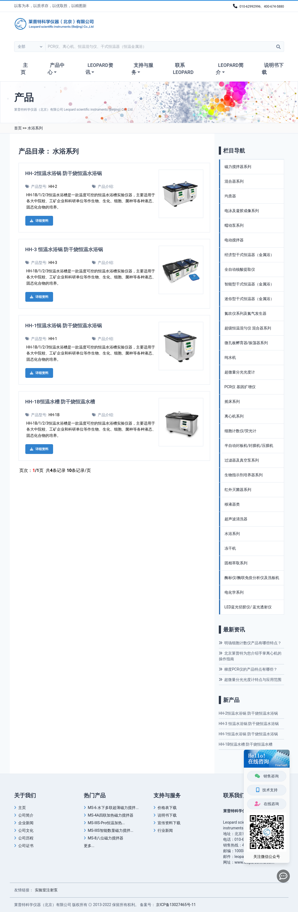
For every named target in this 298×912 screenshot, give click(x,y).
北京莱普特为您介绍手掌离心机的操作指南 (250, 656)
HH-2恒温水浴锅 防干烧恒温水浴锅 (63, 173)
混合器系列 (234, 181)
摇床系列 (232, 401)
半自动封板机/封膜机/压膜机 (249, 445)
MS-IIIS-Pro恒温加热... (106, 823)
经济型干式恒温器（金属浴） (249, 255)
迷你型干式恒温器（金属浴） (249, 299)
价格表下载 (167, 807)
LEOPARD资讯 (99, 69)
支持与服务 (142, 69)
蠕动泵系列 (234, 225)
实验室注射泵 (46, 890)
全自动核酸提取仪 (240, 269)
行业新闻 (165, 830)
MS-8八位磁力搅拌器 (105, 838)
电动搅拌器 (234, 240)
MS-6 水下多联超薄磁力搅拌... (113, 807)
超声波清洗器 (236, 519)
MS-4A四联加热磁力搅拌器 (110, 815)
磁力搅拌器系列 (238, 166)
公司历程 (25, 838)
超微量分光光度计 (240, 372)
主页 (24, 69)
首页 (18, 128)
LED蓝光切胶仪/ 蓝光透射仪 (248, 607)
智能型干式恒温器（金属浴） (249, 284)
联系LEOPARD (183, 69)
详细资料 (39, 221)
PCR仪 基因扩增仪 (240, 387)
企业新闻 (25, 823)
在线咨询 (266, 804)
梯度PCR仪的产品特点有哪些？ (248, 669)
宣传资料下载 (169, 823)
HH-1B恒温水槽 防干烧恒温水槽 (60, 401)
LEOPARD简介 (230, 69)
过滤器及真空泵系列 (242, 460)
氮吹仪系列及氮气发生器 (245, 313)
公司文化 (25, 830)
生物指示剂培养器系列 (244, 475)
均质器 (230, 196)
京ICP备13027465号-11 (176, 904)
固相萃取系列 (236, 563)
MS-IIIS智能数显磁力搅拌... (110, 830)
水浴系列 (35, 128)
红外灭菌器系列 (238, 489)
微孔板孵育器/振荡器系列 (246, 343)
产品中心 (56, 69)
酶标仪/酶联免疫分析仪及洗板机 (252, 577)
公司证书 (25, 845)
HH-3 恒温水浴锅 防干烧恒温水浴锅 (64, 249)
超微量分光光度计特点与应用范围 (250, 679)
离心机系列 (234, 416)
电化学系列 (234, 592)
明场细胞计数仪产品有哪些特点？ (250, 643)
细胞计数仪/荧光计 (241, 431)
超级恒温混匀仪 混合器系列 (248, 328)
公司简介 (25, 815)
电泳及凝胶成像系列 (242, 210)
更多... (89, 845)
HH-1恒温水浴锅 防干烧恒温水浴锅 (63, 325)
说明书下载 (273, 69)
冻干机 (230, 548)
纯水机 (230, 357)
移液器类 (232, 504)
